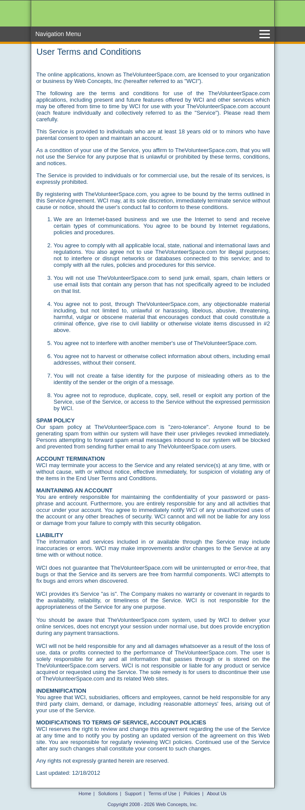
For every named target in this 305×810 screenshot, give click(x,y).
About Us (216, 793)
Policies (192, 793)
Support (133, 793)
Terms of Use (162, 793)
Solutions (108, 793)
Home (85, 793)
